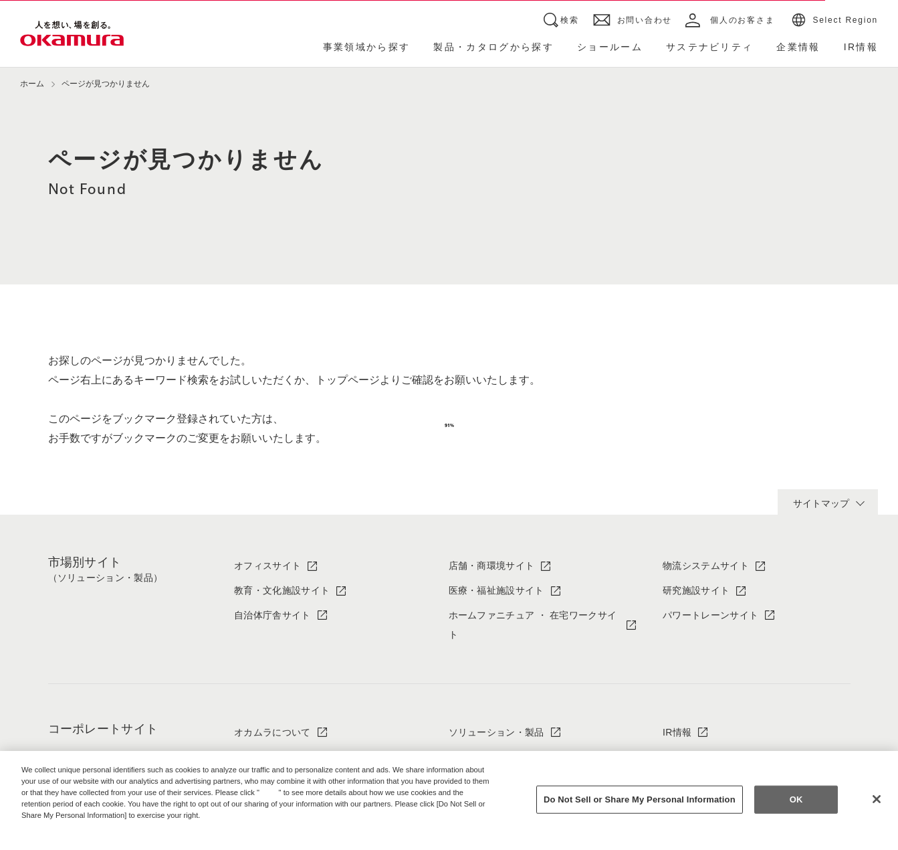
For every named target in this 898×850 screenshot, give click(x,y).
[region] (449, 800)
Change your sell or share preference (91, 837)
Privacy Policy (50, 826)
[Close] (876, 799)
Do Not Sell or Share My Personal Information (640, 799)
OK (796, 799)
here (271, 792)
